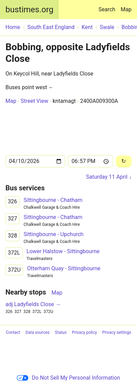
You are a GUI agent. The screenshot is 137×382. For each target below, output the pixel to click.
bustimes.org (29, 9)
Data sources (38, 332)
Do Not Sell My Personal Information (68, 377)
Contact (13, 332)
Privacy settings (116, 332)
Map (126, 9)
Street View (34, 101)
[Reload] (124, 161)
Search (108, 6)
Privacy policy (84, 332)
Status (61, 332)
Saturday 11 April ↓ (109, 177)
